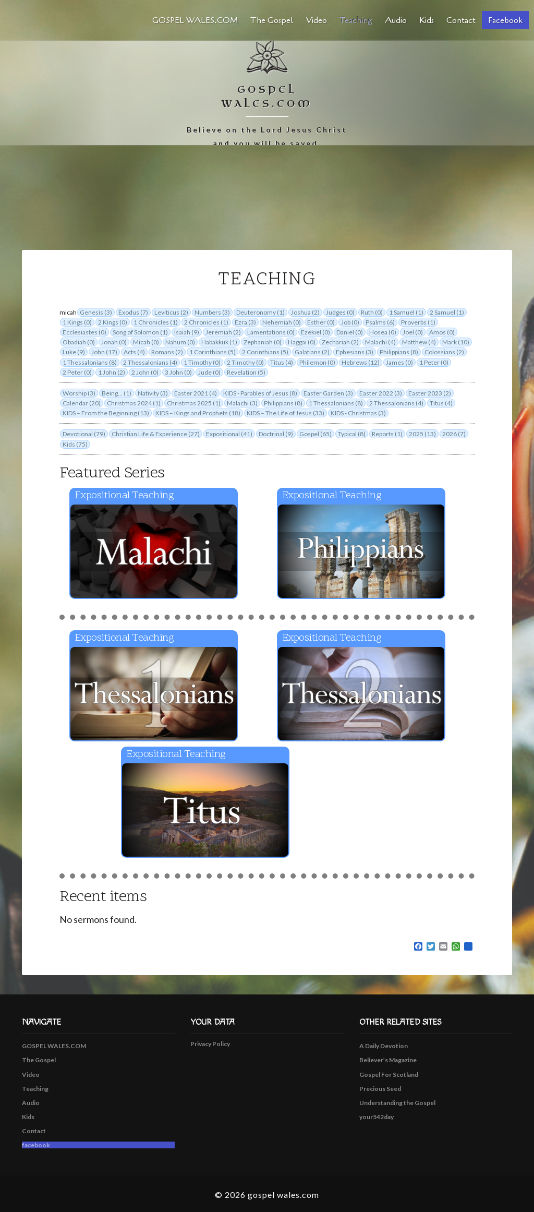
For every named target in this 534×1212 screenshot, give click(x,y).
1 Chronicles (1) (156, 322)
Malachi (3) (242, 403)
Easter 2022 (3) (380, 393)
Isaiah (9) (186, 332)
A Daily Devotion (383, 1046)
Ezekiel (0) (315, 332)
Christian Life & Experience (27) (156, 434)
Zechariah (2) (340, 342)
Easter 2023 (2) (429, 393)
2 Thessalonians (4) (150, 362)
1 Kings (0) (77, 322)
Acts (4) (134, 352)
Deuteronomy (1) (260, 312)
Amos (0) (442, 332)
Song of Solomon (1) (140, 332)
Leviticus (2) (171, 312)
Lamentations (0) (271, 332)
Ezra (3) (245, 322)
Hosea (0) (382, 332)
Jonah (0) (114, 342)
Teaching (355, 20)
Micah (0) (146, 342)
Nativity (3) (153, 393)
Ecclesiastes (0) (84, 332)
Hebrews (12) (361, 362)
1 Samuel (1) (406, 312)
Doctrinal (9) (276, 434)
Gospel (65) (315, 434)
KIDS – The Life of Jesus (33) (285, 413)
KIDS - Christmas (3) (358, 413)
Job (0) (350, 322)
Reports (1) (387, 434)
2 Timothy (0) (245, 362)
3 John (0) (178, 372)
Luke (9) (74, 352)
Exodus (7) (133, 312)
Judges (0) (340, 312)
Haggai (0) (301, 342)
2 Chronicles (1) (206, 322)
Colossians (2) (444, 352)
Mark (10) (455, 342)
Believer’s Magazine (388, 1060)
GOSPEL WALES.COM (195, 20)
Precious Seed (380, 1089)
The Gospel (272, 20)
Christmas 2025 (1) (194, 403)
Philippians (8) (399, 352)
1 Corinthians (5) (212, 352)
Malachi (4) (380, 342)
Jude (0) (209, 372)
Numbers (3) (212, 312)
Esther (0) (321, 322)
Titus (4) (281, 362)
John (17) (104, 352)
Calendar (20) (82, 403)
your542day (376, 1117)
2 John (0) (145, 372)
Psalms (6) (380, 322)
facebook (505, 20)
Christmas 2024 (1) (134, 403)
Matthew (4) (419, 342)
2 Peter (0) (77, 372)
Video (316, 20)
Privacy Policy (210, 1044)
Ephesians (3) (354, 352)
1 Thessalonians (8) (90, 362)
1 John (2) (111, 372)
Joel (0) (413, 332)
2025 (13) (422, 434)
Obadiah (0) (79, 342)
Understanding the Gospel (397, 1103)
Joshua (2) (305, 312)
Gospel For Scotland (388, 1074)
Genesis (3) (96, 312)
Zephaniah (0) (263, 342)
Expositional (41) (229, 434)
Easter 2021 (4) (195, 393)
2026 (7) (454, 434)
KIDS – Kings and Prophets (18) (197, 413)
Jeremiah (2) (223, 332)
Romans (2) (167, 352)
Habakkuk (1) (219, 342)
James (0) (399, 362)
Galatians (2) (312, 352)
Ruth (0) (372, 312)
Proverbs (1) (418, 322)
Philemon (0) (317, 362)
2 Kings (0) (112, 322)
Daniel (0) (349, 332)
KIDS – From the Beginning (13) (106, 413)
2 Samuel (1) (447, 312)
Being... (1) (116, 393)
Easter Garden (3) (328, 393)
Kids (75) (75, 444)
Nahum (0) (180, 342)
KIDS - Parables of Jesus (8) (260, 393)
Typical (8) (352, 434)
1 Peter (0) (433, 362)
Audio (396, 20)
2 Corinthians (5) (265, 352)
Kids (426, 20)
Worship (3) (79, 393)
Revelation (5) (246, 372)
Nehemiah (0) (281, 322)
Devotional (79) (84, 434)
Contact (461, 20)
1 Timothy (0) (202, 362)
